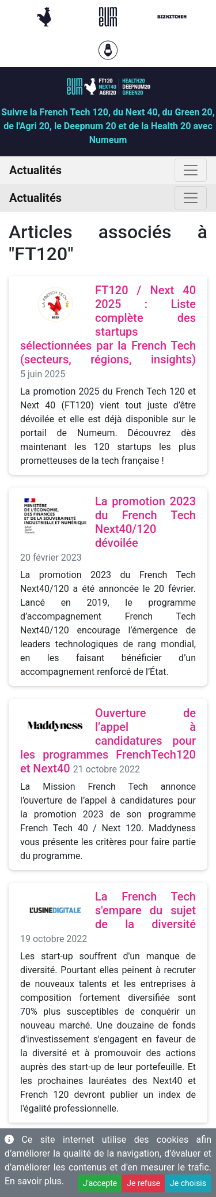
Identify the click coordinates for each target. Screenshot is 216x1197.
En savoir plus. (34, 1181)
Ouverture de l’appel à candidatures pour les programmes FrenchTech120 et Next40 (108, 740)
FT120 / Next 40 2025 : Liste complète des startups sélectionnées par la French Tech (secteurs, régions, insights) (108, 324)
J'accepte (100, 1183)
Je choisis (188, 1183)
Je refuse (143, 1183)
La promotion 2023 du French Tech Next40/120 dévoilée (145, 522)
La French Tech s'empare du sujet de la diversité (145, 910)
